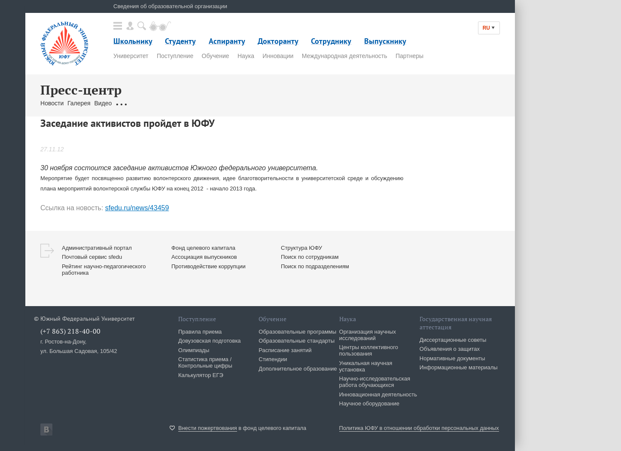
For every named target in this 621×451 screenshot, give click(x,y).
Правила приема (200, 331)
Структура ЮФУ (301, 248)
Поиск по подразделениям (315, 266)
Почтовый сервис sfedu (92, 257)
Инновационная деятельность (378, 394)
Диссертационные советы (453, 340)
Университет (130, 55)
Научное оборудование (369, 403)
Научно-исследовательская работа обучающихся (375, 381)
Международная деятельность (344, 55)
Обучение (215, 55)
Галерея (79, 103)
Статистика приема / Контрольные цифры (205, 362)
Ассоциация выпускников (204, 257)
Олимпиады (193, 350)
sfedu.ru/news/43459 (137, 208)
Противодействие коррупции (208, 266)
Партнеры (409, 55)
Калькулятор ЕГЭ (200, 375)
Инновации (277, 55)
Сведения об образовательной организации (170, 6)
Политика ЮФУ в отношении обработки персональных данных (419, 428)
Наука (245, 55)
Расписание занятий (285, 350)
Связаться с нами (201, 103)
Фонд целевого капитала (203, 248)
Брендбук (243, 103)
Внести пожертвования (207, 428)
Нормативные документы (452, 358)
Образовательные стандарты (297, 340)
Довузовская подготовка (209, 340)
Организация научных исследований (367, 334)
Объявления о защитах (450, 349)
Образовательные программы (297, 331)
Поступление (175, 55)
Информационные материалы (459, 367)
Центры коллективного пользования (368, 350)
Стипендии (273, 359)
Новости (52, 103)
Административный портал (97, 248)
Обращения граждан (144, 103)
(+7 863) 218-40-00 (70, 331)
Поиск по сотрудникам (309, 257)
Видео (103, 103)
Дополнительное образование (298, 368)
